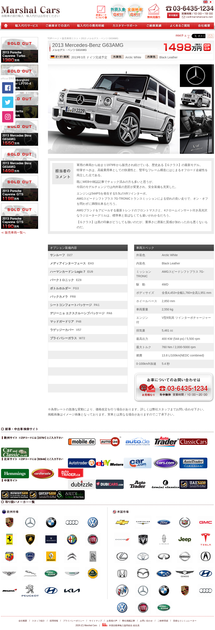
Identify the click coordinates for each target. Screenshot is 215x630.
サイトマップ (95, 621)
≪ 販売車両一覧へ (13, 232)
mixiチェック (183, 37)
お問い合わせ (146, 621)
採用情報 (54, 621)
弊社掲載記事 (128, 621)
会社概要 (23, 621)
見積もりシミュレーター (184, 621)
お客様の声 (112, 621)
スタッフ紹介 (38, 621)
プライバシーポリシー (73, 621)
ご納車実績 (163, 621)
